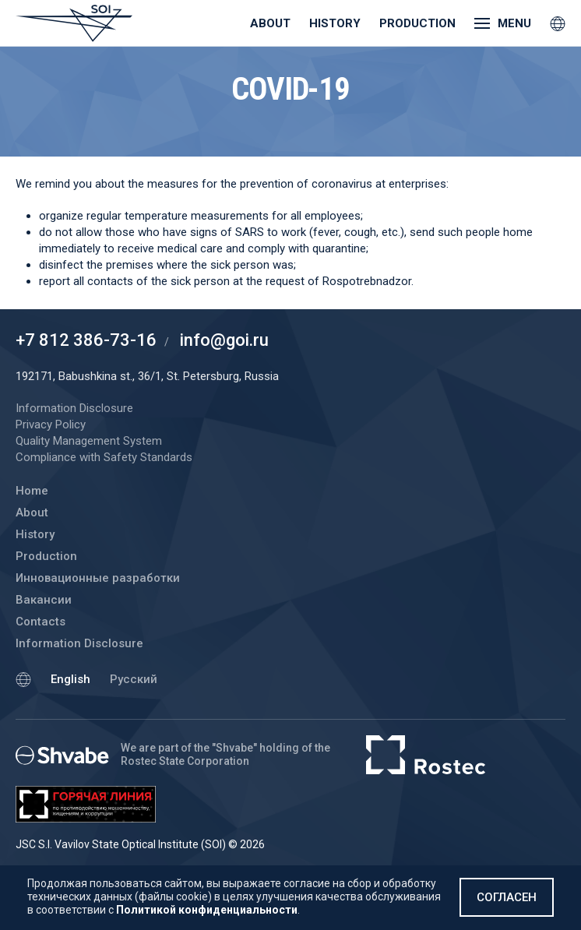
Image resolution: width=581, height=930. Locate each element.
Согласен (507, 897)
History (335, 23)
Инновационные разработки (98, 578)
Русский (133, 679)
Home (32, 491)
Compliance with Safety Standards (104, 457)
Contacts (40, 622)
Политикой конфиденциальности (207, 910)
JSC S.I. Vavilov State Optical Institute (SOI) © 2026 (140, 844)
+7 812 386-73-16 (86, 340)
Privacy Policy (51, 424)
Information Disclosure (79, 643)
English (70, 679)
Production (417, 23)
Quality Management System (89, 441)
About (270, 23)
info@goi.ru (224, 340)
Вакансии (44, 600)
